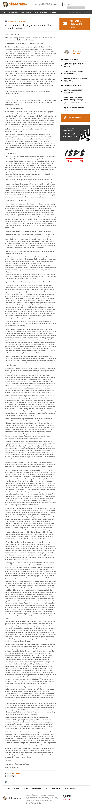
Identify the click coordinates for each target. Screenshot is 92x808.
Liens (46, 788)
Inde (9, 776)
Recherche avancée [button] (75, 8)
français (86, 12)
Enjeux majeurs (26, 12)
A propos (7, 788)
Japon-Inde (21, 22)
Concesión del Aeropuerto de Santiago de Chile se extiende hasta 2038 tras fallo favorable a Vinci (74, 90)
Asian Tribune (16, 773)
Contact (25, 788)
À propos (53, 12)
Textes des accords (40, 12)
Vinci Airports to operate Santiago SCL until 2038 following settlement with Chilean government (75, 64)
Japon (14, 776)
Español (78, 12)
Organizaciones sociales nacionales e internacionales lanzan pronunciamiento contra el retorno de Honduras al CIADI (74, 99)
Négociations (13, 12)
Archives (16, 788)
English (71, 12)
